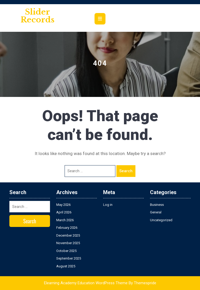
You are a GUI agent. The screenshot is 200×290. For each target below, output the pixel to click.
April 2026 (63, 212)
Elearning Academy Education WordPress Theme (86, 283)
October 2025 (66, 251)
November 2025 (68, 243)
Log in (108, 205)
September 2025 (68, 258)
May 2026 (63, 205)
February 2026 (66, 228)
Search (126, 171)
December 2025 (68, 235)
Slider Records (37, 15)
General (155, 212)
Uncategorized (161, 220)
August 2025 (65, 266)
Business (157, 205)
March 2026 (65, 220)
